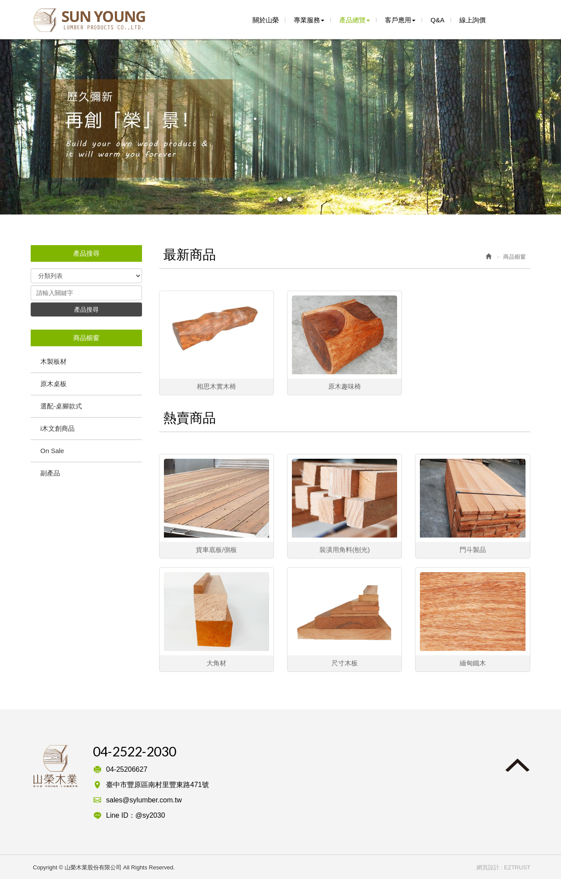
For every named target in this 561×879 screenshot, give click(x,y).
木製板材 (53, 361)
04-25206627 (126, 769)
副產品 (50, 473)
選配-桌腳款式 (61, 406)
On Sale (52, 450)
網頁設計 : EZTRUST (503, 867)
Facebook (506, 19)
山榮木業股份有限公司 (89, 20)
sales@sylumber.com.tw (144, 800)
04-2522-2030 (134, 751)
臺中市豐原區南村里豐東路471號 (157, 784)
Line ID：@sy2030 (135, 815)
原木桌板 (53, 383)
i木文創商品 (57, 428)
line (523, 19)
